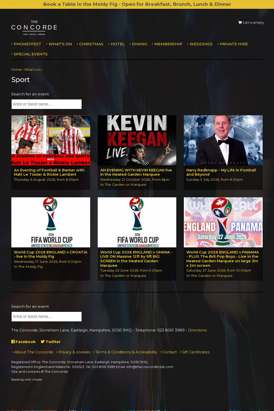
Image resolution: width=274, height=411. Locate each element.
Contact (169, 353)
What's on (60, 44)
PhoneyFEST (27, 44)
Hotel (118, 44)
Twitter (51, 342)
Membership (168, 44)
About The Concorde (34, 353)
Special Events (31, 54)
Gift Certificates (196, 353)
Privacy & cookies (74, 353)
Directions (197, 330)
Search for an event (30, 94)
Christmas (91, 44)
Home (16, 69)
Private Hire (234, 44)
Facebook (23, 342)
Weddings (201, 44)
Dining (139, 44)
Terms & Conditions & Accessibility (126, 353)
